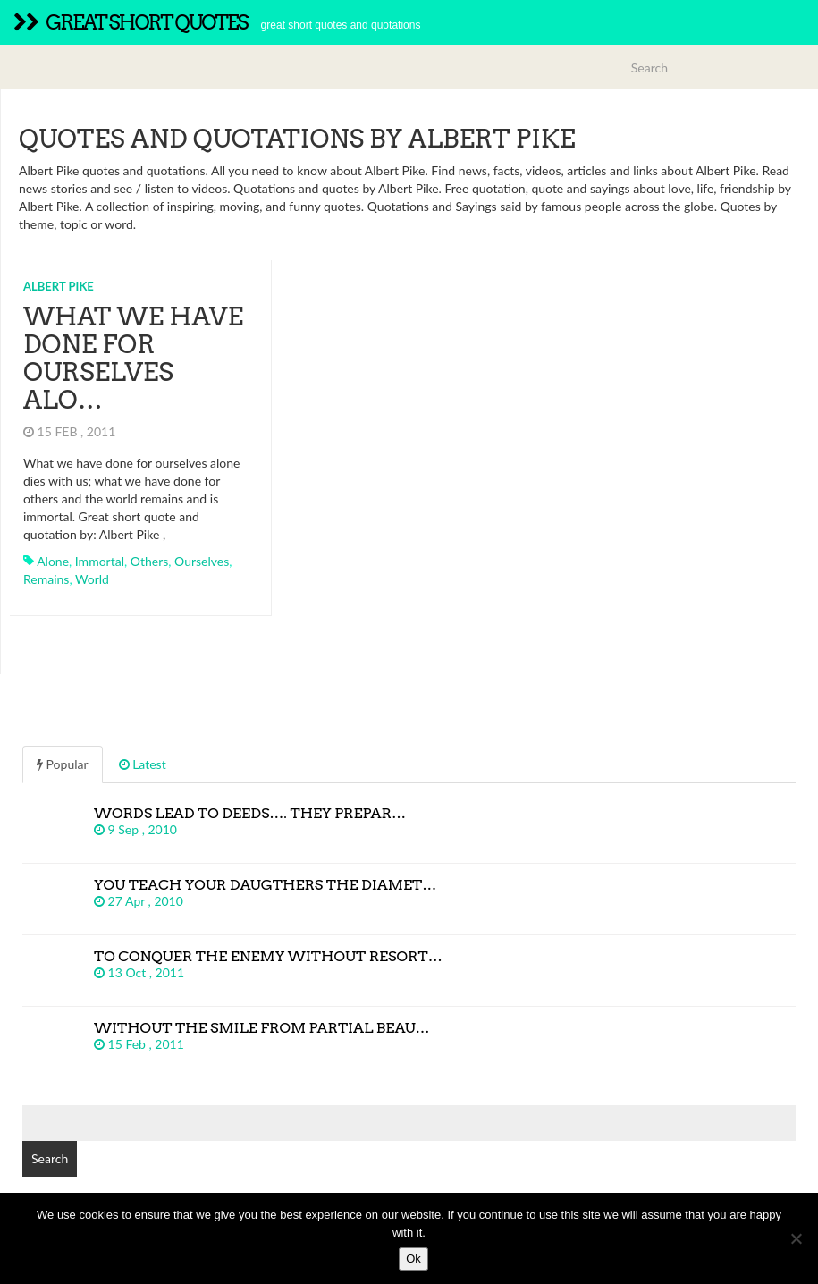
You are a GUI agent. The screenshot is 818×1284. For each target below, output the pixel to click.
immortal (99, 561)
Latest (142, 764)
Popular (63, 764)
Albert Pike (58, 286)
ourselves (201, 561)
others (150, 561)
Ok (413, 1258)
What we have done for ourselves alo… (133, 357)
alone (53, 561)
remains (46, 579)
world (92, 579)
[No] (796, 1238)
